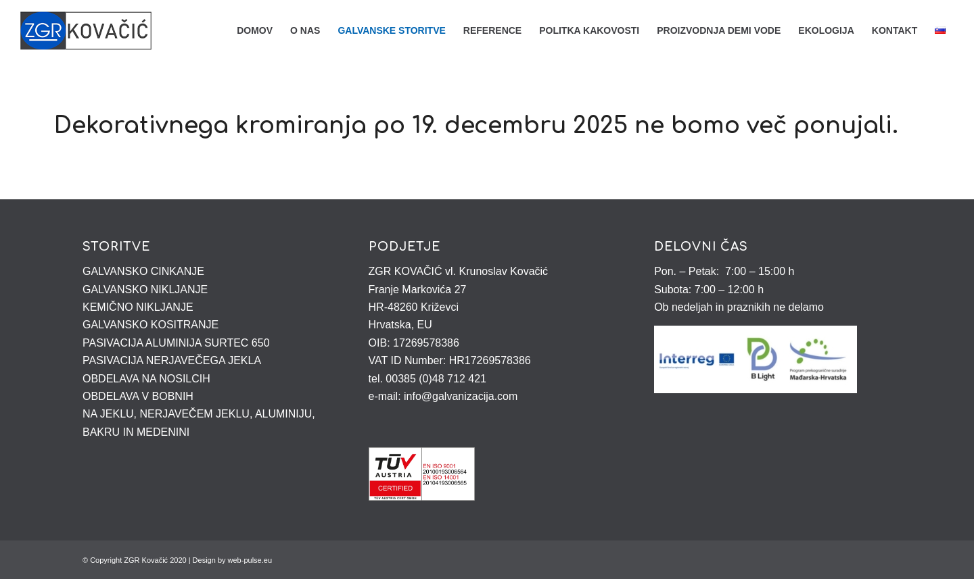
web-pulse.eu (250, 560)
